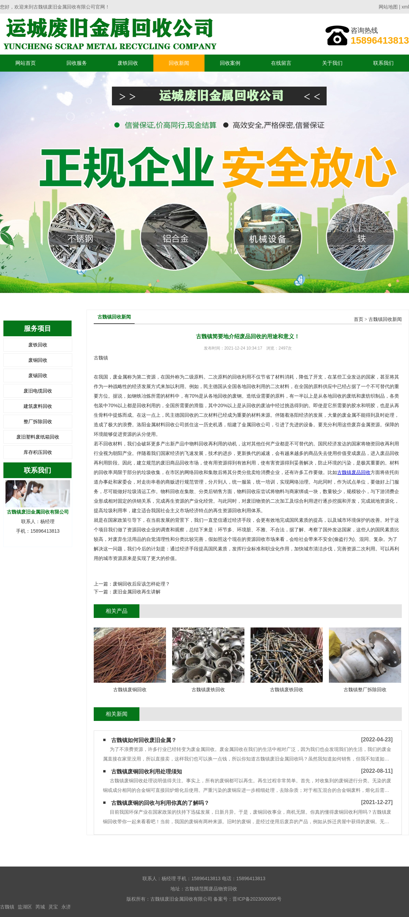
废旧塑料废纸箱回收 (37, 437)
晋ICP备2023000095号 (256, 899)
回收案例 (230, 63)
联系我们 (383, 63)
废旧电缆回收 (38, 391)
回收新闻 (179, 63)
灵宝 (53, 906)
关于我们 (332, 63)
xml (405, 7)
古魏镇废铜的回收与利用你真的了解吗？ (160, 803)
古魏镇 (7, 906)
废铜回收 (37, 360)
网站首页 (25, 63)
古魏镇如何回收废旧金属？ (144, 740)
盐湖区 (25, 906)
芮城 (40, 906)
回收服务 (76, 63)
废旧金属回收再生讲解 (137, 591)
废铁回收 (128, 63)
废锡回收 (37, 375)
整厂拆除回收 (38, 421)
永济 (66, 906)
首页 (358, 319)
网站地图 (388, 7)
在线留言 (281, 63)
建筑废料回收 (38, 406)
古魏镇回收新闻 (385, 319)
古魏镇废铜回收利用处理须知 (146, 771)
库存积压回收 (38, 452)
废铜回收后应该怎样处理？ (141, 584)
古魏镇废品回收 (353, 472)
